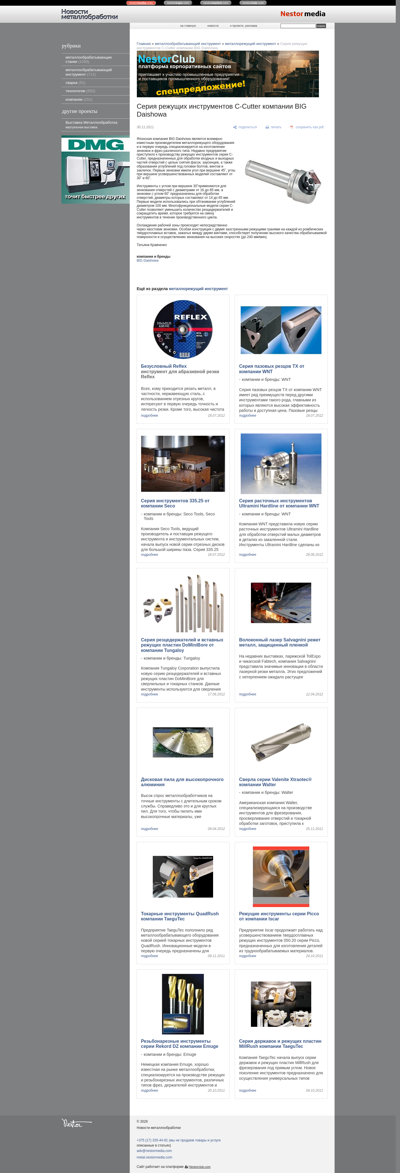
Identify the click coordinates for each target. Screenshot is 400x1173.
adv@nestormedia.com (154, 1151)
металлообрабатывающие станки (89, 59)
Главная (144, 44)
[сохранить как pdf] (306, 127)
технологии (80, 91)
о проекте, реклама (243, 25)
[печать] (273, 127)
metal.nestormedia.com (154, 1157)
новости (212, 25)
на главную (188, 25)
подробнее (149, 416)
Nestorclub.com (200, 1166)
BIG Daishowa (148, 261)
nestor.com (141, 3)
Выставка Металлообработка (91, 124)
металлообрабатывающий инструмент (89, 72)
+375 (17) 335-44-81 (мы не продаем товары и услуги (179, 1140)
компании (79, 99)
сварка (75, 82)
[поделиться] (245, 127)
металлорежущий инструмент (250, 44)
